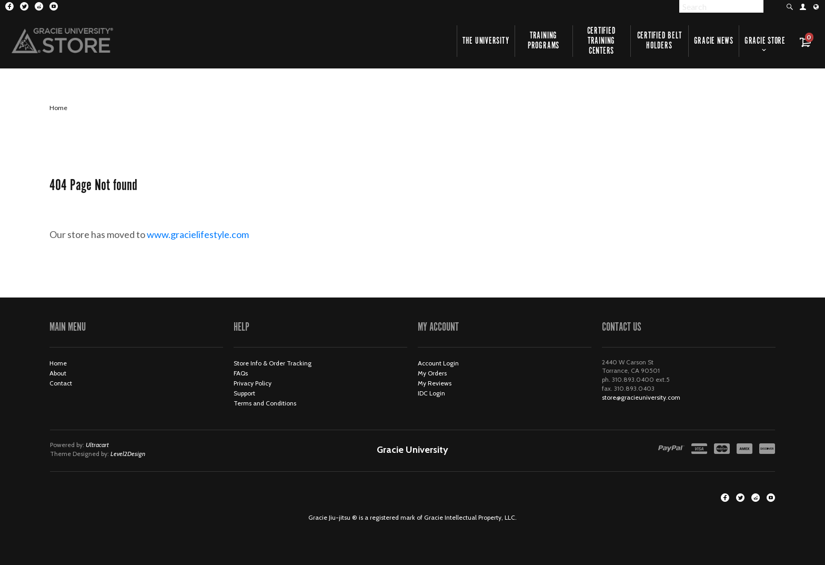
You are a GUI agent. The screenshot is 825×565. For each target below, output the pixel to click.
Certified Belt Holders (659, 41)
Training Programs (543, 41)
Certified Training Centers (601, 41)
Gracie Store (765, 41)
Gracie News (713, 41)
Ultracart (97, 445)
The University (485, 41)
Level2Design (127, 454)
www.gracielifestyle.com (206, 234)
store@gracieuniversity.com (641, 397)
